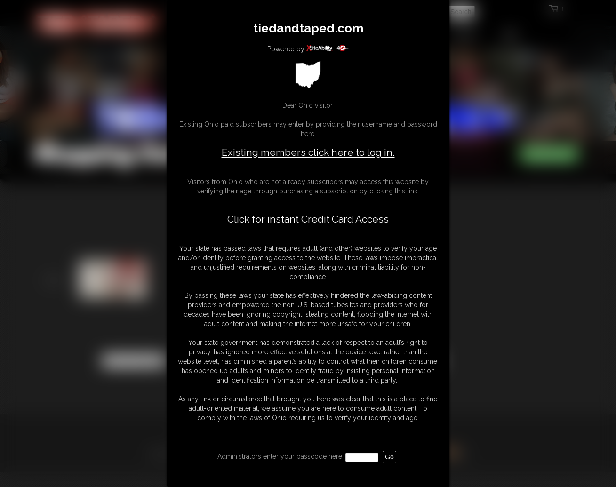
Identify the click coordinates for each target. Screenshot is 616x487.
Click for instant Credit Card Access (308, 219)
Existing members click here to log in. (308, 152)
